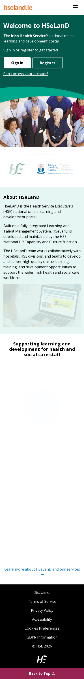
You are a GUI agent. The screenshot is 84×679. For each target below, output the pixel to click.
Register (47, 62)
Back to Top (42, 673)
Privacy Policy (42, 610)
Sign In (17, 62)
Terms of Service (42, 601)
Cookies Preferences (42, 628)
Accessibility (42, 619)
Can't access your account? (25, 73)
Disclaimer (42, 592)
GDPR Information (42, 637)
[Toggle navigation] (75, 7)
